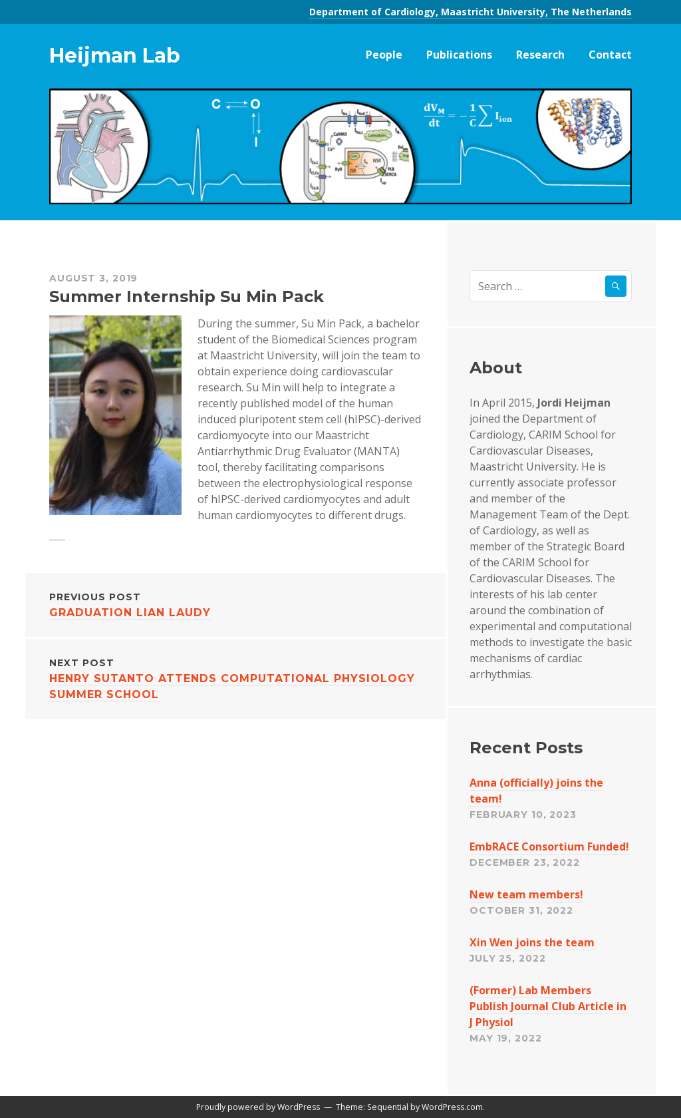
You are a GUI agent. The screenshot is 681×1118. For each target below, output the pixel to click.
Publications (459, 54)
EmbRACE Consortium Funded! (549, 846)
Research (540, 54)
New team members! (526, 894)
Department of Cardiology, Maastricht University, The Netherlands (470, 11)
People (384, 54)
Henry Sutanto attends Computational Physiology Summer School (235, 678)
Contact (610, 54)
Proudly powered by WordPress (258, 1107)
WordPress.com (452, 1107)
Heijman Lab (114, 55)
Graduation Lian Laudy (235, 604)
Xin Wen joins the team (532, 942)
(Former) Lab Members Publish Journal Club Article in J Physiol (548, 1006)
